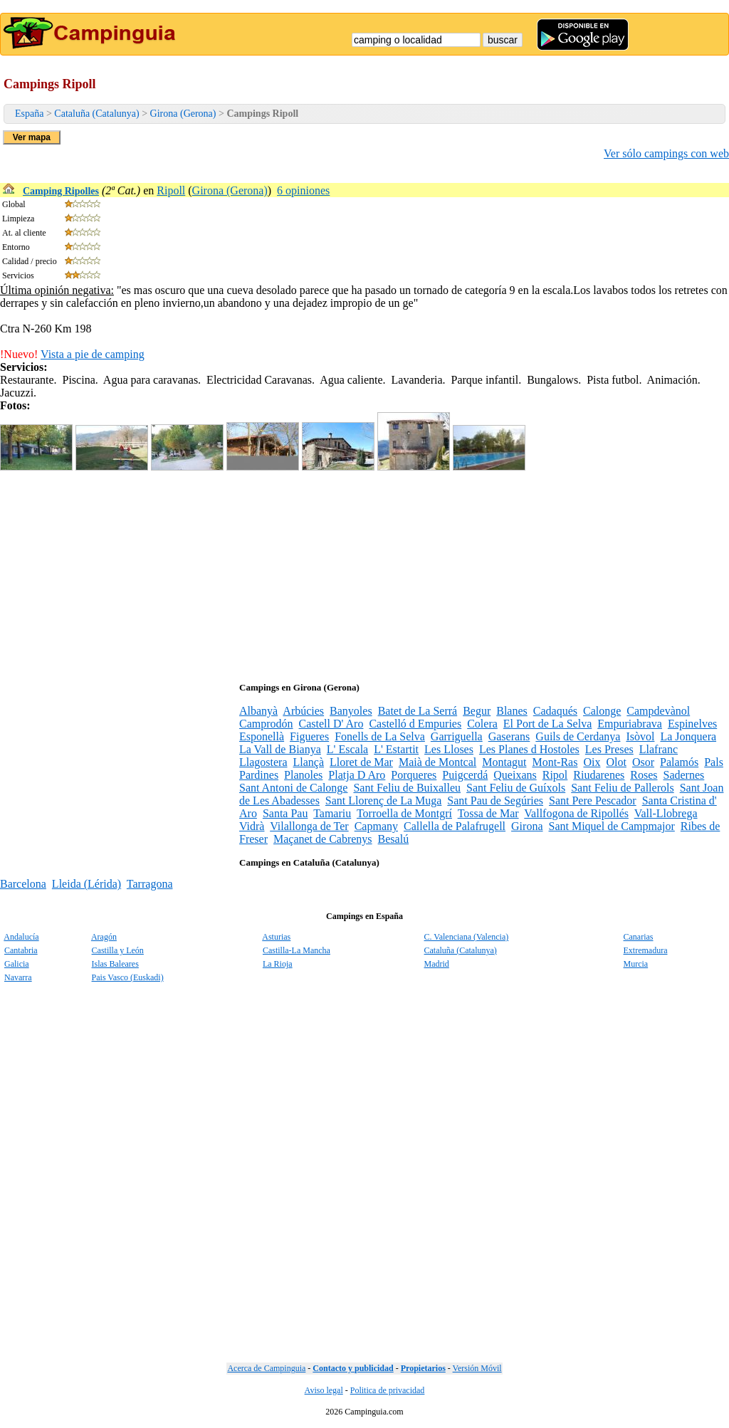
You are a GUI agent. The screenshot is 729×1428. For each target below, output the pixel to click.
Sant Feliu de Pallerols (622, 788)
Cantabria (21, 950)
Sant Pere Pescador (592, 800)
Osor (643, 762)
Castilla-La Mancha (296, 950)
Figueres (309, 736)
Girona (526, 826)
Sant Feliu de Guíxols (515, 788)
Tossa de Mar (488, 813)
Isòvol (640, 736)
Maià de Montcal (437, 762)
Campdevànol (658, 711)
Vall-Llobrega (666, 813)
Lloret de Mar (361, 762)
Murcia (636, 964)
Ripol (555, 775)
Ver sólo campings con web (666, 153)
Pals (713, 762)
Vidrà (251, 826)
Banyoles (351, 711)
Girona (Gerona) (183, 113)
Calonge (602, 711)
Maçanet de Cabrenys (322, 839)
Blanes (512, 711)
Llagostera (263, 762)
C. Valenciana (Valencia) (466, 937)
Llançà (309, 762)
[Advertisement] (364, 573)
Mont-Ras (554, 762)
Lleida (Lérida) (86, 884)
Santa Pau (285, 813)
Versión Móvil (477, 1368)
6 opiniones (303, 190)
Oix (591, 762)
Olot (616, 762)
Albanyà (258, 711)
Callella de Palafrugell (454, 826)
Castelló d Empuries (415, 724)
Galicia (16, 964)
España (29, 113)
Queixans (514, 775)
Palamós (679, 762)
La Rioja (278, 964)
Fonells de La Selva (380, 736)
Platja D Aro (356, 775)
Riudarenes (598, 775)
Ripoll (171, 190)
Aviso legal (324, 1390)
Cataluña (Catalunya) (96, 113)
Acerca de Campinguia (266, 1368)
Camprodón (266, 724)
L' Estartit (396, 749)
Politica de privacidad (387, 1390)
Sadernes (684, 775)
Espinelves (692, 724)
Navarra (18, 977)
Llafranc (658, 749)
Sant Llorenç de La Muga (383, 800)
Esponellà (261, 736)
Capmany (376, 826)
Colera (482, 724)
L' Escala (347, 749)
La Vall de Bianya (280, 749)
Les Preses (609, 749)
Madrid (436, 964)
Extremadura (646, 950)
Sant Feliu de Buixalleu (407, 788)
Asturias (276, 937)
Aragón (104, 937)
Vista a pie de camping (93, 354)
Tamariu (332, 813)
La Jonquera (688, 736)
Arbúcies (303, 711)
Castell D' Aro (331, 724)
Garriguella (457, 736)
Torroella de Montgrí (404, 813)
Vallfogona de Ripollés (576, 813)
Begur (477, 711)
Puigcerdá (465, 775)
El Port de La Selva (547, 724)
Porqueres (413, 775)
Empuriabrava (629, 724)
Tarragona (150, 884)
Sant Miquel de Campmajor (612, 826)
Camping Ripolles (61, 191)
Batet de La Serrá (418, 711)
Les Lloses (448, 749)
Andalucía (21, 937)
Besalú (393, 839)
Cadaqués (555, 711)
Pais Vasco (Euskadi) (128, 977)
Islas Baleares (115, 964)
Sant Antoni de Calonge (293, 788)
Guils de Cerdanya (577, 736)
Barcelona (23, 884)
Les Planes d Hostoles (529, 749)
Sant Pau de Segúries (495, 800)
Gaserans (509, 736)
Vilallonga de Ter (309, 826)
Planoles (303, 775)
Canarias (639, 937)
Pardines (258, 775)
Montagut (504, 762)
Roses (643, 775)
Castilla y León (118, 950)
